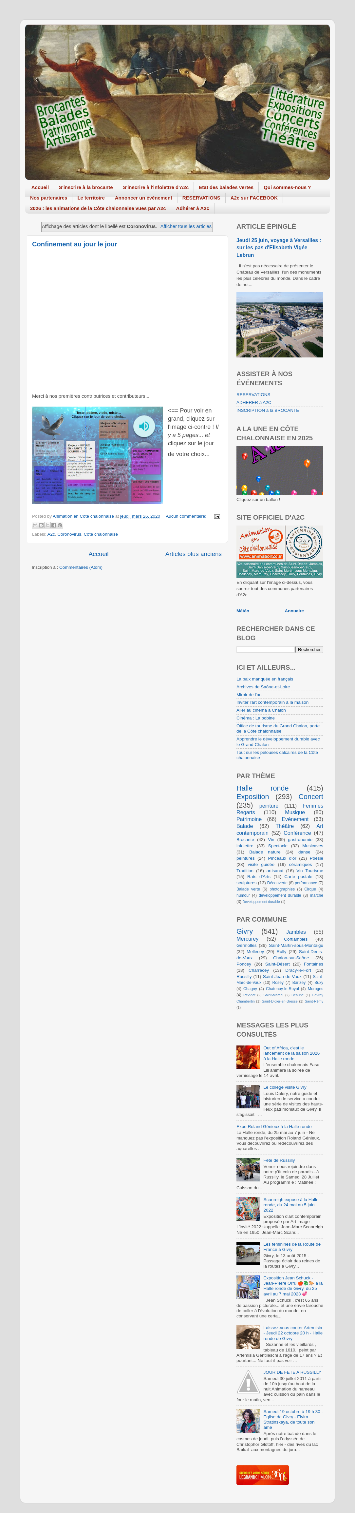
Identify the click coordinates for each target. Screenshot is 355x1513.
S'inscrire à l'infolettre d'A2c (156, 187)
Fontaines (313, 964)
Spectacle (278, 845)
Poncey (243, 964)
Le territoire (90, 198)
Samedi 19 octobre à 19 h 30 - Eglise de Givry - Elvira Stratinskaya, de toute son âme (293, 1419)
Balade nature (264, 852)
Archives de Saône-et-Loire (263, 686)
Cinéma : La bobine (255, 718)
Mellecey (255, 951)
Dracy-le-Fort (298, 970)
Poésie (316, 858)
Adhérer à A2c (192, 208)
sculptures (246, 882)
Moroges (315, 988)
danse (304, 852)
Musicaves (312, 845)
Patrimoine (249, 819)
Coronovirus (69, 534)
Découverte (277, 883)
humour (243, 895)
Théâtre (284, 826)
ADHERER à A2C (253, 402)
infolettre (244, 845)
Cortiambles (296, 939)
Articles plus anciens (193, 553)
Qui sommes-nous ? (287, 187)
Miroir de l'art (249, 694)
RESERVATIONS (201, 198)
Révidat (249, 995)
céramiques (300, 864)
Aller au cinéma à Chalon (261, 710)
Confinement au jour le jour (74, 244)
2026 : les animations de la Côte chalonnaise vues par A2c (98, 208)
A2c (51, 534)
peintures (245, 858)
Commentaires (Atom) (81, 567)
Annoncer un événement (143, 198)
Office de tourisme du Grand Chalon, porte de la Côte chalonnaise (278, 728)
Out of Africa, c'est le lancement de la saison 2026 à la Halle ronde (291, 1053)
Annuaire (294, 610)
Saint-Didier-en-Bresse (280, 1001)
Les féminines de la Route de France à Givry (292, 1247)
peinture (269, 806)
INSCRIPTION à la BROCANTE (267, 410)
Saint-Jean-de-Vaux (282, 976)
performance (306, 883)
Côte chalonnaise (101, 534)
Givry (244, 931)
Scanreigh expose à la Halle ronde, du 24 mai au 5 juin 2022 (290, 1205)
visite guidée (261, 864)
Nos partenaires (48, 198)
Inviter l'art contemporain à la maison (272, 702)
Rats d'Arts (259, 876)
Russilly (244, 976)
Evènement (295, 819)
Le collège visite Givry (284, 1087)
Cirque (310, 889)
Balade (244, 826)
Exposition (252, 797)
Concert (310, 797)
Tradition (244, 870)
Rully (282, 951)
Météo (242, 610)
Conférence (297, 833)
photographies (282, 889)
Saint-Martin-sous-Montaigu (296, 945)
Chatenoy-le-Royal (282, 988)
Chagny (250, 988)
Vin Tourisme (309, 870)
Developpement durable (261, 902)
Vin (271, 839)
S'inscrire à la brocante (86, 187)
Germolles (246, 945)
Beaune (297, 995)
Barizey (299, 982)
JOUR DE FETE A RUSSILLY (292, 1372)
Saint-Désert (277, 964)
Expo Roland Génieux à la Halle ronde (274, 1126)
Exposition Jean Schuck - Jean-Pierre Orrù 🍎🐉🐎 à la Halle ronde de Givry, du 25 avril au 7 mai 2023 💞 (293, 1285)
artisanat (275, 870)
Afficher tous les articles (186, 226)
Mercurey (247, 939)
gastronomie (300, 839)
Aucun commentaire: (187, 516)
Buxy (318, 982)
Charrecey (259, 970)
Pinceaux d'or (282, 858)
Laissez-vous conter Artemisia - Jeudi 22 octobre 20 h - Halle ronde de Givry (293, 1333)
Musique (295, 812)
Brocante (245, 839)
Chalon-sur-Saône (291, 957)
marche (316, 895)
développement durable (280, 895)
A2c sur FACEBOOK (254, 198)
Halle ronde (262, 788)
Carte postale (298, 876)
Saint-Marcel (274, 995)
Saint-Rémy (314, 1001)
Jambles (296, 932)
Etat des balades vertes (226, 187)
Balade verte (248, 889)
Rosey (278, 982)
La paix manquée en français (264, 679)
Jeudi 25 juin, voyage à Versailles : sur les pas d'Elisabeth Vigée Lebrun (278, 248)
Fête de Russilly (279, 1160)
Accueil (40, 187)
